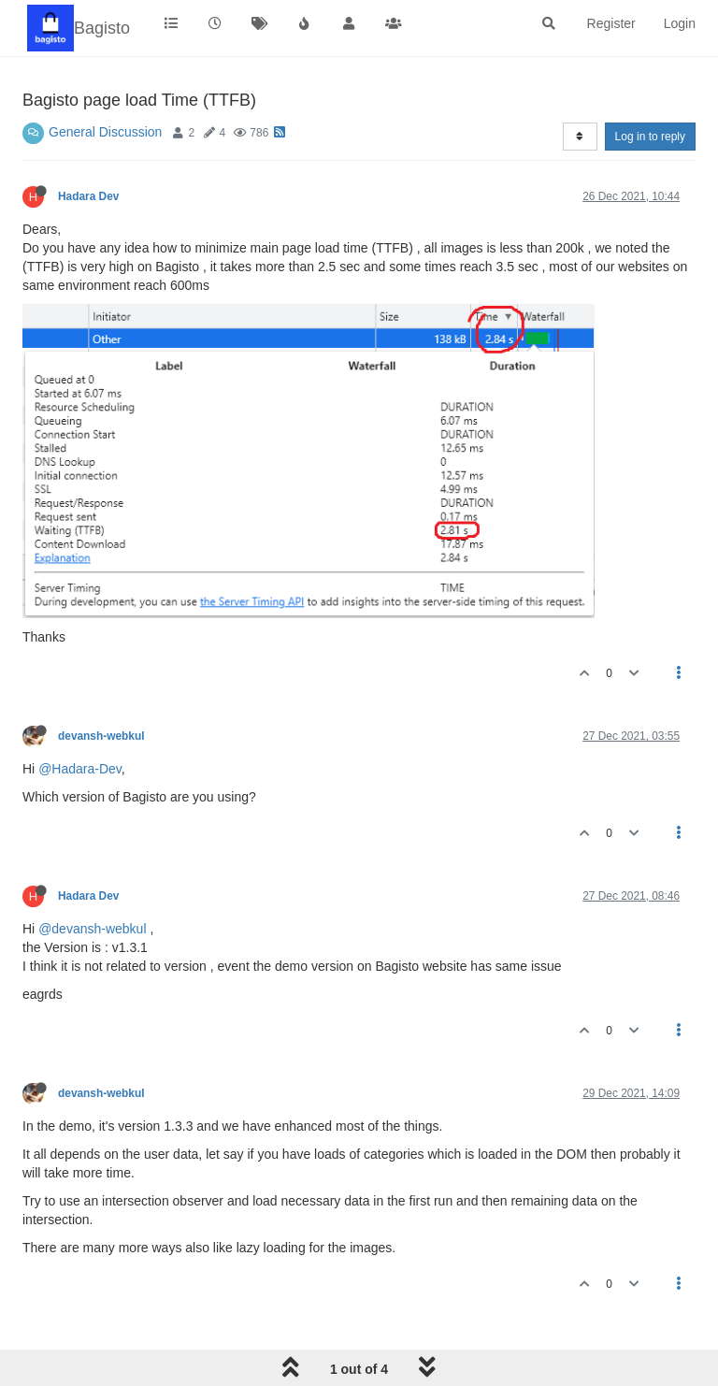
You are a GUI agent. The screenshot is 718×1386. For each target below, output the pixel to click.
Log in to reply (650, 136)
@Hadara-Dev (80, 768)
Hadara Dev (88, 196)
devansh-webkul (101, 736)
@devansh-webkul (92, 928)
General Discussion (105, 131)
